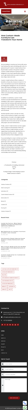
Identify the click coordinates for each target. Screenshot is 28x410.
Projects (3, 347)
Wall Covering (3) (5, 187)
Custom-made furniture (16, 68)
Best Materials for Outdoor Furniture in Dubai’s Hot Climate (13, 232)
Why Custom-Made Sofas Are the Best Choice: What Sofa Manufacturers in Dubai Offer (13, 248)
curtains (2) (12, 286)
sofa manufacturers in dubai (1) (10, 277)
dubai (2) (4, 289)
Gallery (3, 344)
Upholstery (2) (4, 191)
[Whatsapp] (25, 408)
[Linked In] (13, 324)
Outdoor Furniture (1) (7, 283)
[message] (15, 385)
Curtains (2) (4, 204)
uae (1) (10, 289)
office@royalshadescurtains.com (11, 317)
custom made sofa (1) (7, 280)
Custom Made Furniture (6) (7, 194)
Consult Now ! (6, 11)
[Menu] (25, 11)
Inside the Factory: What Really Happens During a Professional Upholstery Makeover (11, 225)
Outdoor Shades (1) (6, 211)
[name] (15, 364)
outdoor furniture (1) (7, 272)
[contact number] (15, 374)
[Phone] (25, 403)
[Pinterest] (10, 324)
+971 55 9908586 (6, 320)
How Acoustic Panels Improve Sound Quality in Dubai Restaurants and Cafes (13, 240)
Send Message (14, 398)
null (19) (4, 275)
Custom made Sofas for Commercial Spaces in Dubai (13, 255)
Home (10, 24)
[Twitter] (2, 324)
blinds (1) (4, 286)
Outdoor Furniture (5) (6, 184)
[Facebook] (5, 324)
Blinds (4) (3, 201)
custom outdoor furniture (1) (10, 269)
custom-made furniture (13, 140)
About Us (3, 338)
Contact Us (4, 353)
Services (3, 341)
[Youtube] (15, 324)
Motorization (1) (5, 198)
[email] (15, 369)
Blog (2, 350)
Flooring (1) (3, 208)
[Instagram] (7, 324)
